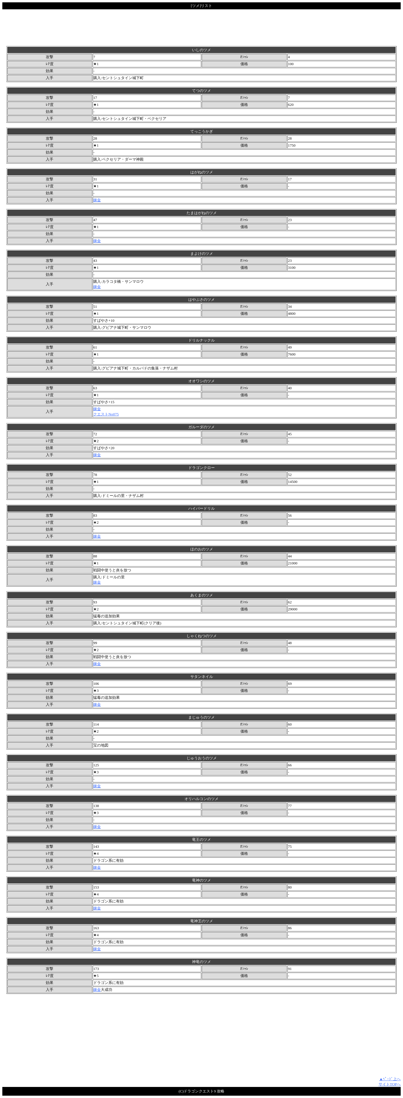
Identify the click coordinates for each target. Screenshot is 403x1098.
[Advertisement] (202, 28)
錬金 (97, 200)
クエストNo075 (106, 414)
